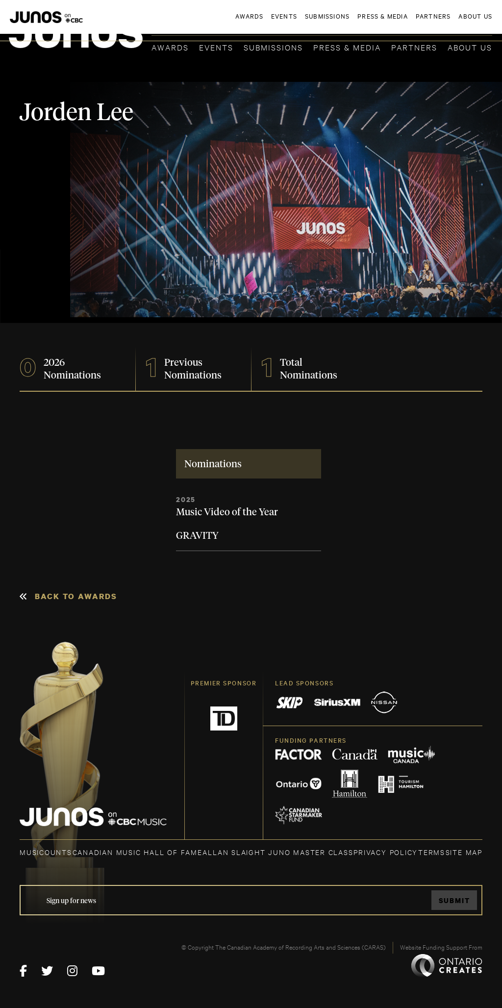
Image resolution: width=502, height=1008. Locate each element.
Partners (414, 47)
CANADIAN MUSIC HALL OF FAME (137, 852)
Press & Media (347, 47)
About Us (470, 47)
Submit (454, 900)
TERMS (431, 852)
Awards (170, 47)
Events (216, 47)
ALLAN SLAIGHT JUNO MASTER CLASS (277, 852)
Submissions (273, 47)
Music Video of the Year (227, 512)
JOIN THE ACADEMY (355, 23)
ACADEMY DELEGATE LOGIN (446, 23)
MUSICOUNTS (46, 852)
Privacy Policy (385, 852)
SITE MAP (464, 852)
